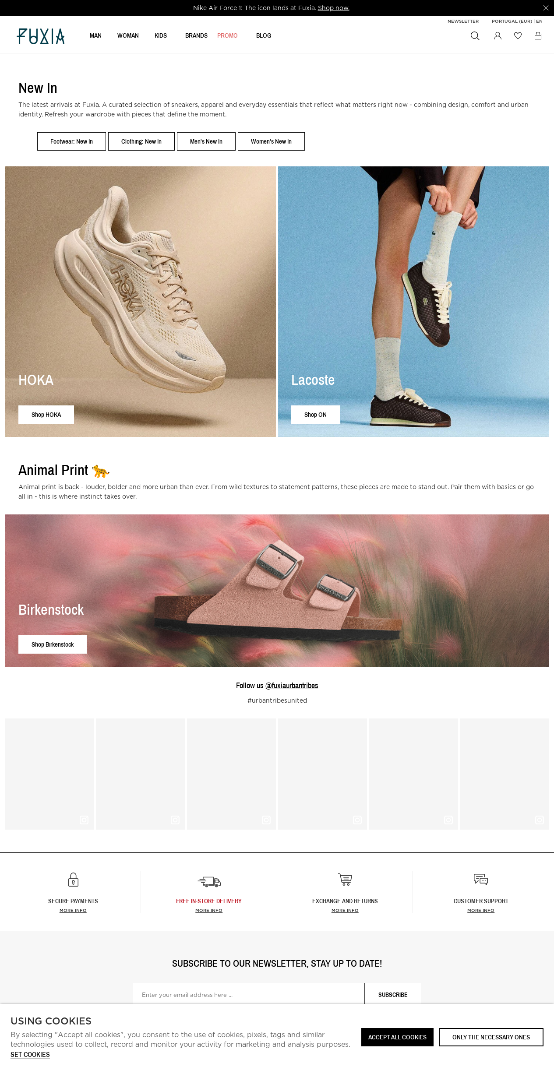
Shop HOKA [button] (46, 414)
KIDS (161, 37)
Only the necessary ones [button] (491, 1037)
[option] (271, 8)
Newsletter (463, 21)
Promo (227, 37)
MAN (96, 37)
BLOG (264, 37)
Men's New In (206, 141)
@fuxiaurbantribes (291, 685)
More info (73, 910)
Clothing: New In (141, 141)
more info (208, 910)
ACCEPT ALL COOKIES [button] (397, 1037)
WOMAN (128, 37)
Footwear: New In (71, 141)
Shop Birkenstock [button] (53, 644)
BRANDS (196, 37)
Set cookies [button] (30, 1055)
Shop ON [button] (315, 414)
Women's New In (271, 141)
